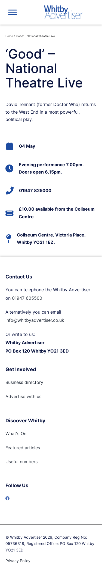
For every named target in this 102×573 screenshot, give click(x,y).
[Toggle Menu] (12, 12)
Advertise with (20, 396)
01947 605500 (27, 298)
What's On (15, 433)
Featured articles (22, 447)
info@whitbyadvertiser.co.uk (34, 320)
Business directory (24, 382)
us (38, 396)
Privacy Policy (17, 560)
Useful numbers (21, 461)
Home (9, 36)
